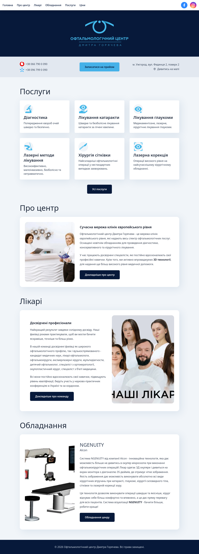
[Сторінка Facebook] (184, 5)
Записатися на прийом (99, 67)
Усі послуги (99, 189)
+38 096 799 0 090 (36, 70)
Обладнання (53, 5)
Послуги (70, 5)
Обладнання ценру (97, 517)
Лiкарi (38, 5)
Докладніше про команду (52, 396)
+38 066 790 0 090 (36, 64)
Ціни (82, 5)
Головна (8, 5)
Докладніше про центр (100, 275)
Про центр (23, 5)
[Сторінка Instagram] (193, 5)
